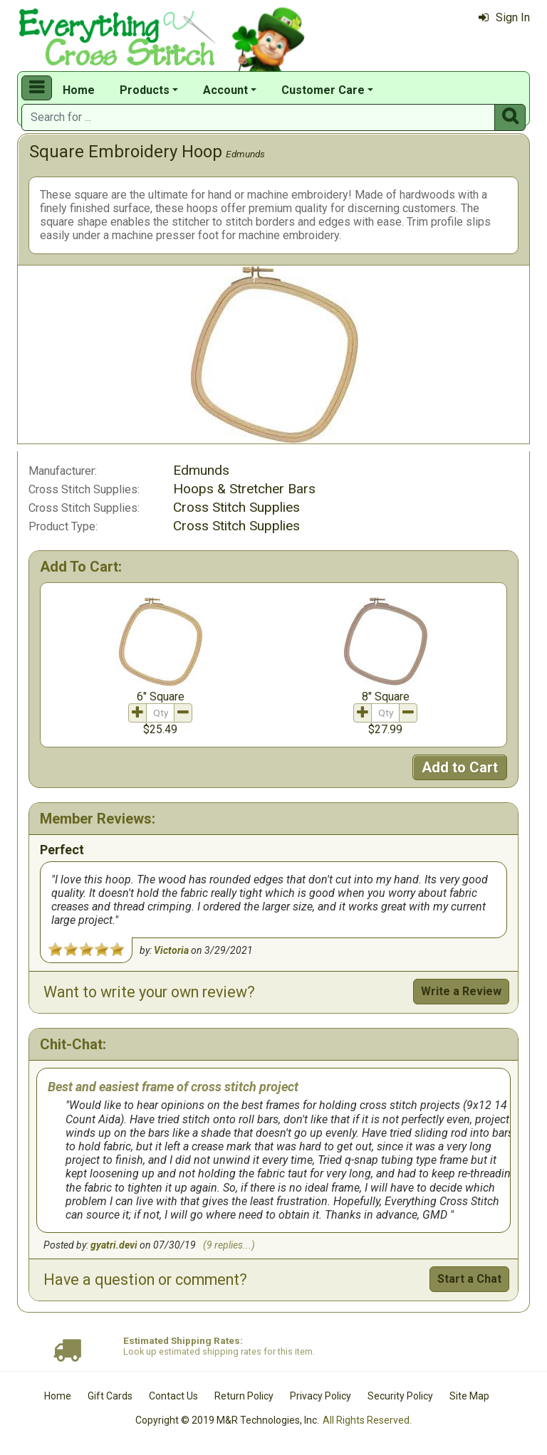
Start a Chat (469, 1279)
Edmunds (245, 153)
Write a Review (461, 991)
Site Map (469, 1396)
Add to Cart (460, 767)
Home (79, 90)
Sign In (504, 17)
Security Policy (400, 1396)
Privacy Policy (320, 1396)
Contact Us (173, 1396)
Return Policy (244, 1396)
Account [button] (225, 90)
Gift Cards (110, 1396)
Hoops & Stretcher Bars (244, 488)
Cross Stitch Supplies (236, 507)
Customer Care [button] (323, 90)
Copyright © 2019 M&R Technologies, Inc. (227, 1420)
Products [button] (145, 90)
